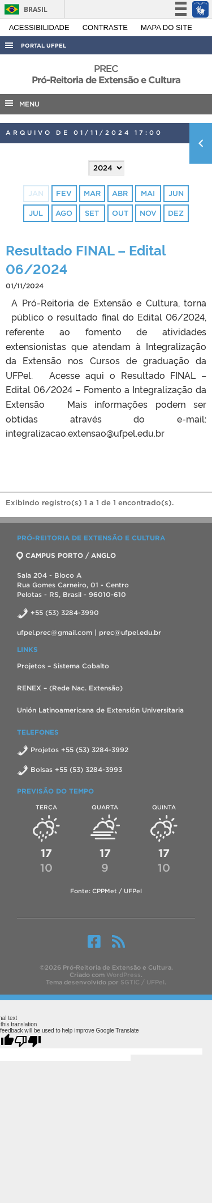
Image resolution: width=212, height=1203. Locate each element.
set (92, 213)
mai (148, 193)
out (120, 213)
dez (176, 213)
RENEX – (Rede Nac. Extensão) (70, 688)
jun (176, 193)
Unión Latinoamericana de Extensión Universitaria (100, 710)
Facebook (94, 941)
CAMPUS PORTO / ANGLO (66, 555)
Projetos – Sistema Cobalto (63, 665)
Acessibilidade (40, 27)
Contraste (106, 27)
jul (36, 213)
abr (120, 193)
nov (148, 213)
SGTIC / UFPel (142, 982)
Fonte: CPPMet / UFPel (106, 891)
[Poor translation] (27, 1041)
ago (63, 213)
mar (92, 193)
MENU (21, 103)
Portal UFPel (43, 45)
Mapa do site (166, 27)
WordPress (123, 974)
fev (64, 193)
